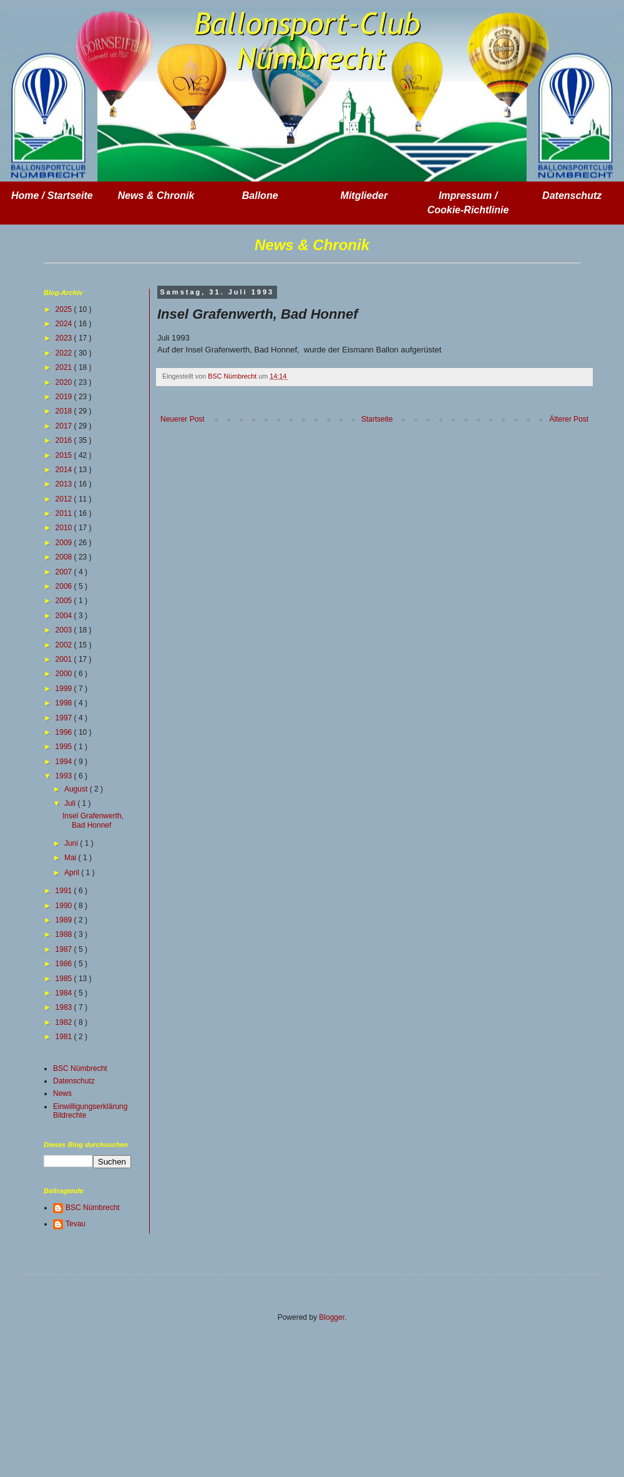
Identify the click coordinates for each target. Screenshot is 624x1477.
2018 (65, 411)
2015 (65, 455)
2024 (65, 323)
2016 (65, 440)
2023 (65, 338)
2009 (65, 542)
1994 (65, 761)
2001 (65, 659)
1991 (65, 890)
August (77, 789)
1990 (65, 905)
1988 (65, 934)
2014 (65, 469)
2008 (65, 557)
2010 (65, 527)
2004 (65, 615)
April (72, 872)
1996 (65, 732)
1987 (65, 949)
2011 (65, 513)
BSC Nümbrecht (80, 1068)
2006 (65, 586)
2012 (65, 499)
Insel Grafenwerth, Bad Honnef (93, 820)
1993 (65, 776)
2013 (65, 484)
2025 (65, 309)
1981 (65, 1036)
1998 (65, 703)
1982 (65, 1022)
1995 (65, 746)
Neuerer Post (182, 419)
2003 (65, 630)
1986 (65, 963)
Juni (72, 843)
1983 (65, 1007)
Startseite (377, 419)
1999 (65, 688)
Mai (71, 857)
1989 (65, 920)
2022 (65, 353)
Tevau (75, 1223)
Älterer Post (568, 419)
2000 (65, 673)
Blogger (331, 1317)
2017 (65, 426)
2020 (65, 382)
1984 (65, 993)
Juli (70, 803)
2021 (65, 367)
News (62, 1093)
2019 (65, 396)
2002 (65, 645)
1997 (65, 718)
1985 (65, 978)
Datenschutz (74, 1081)
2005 (65, 600)
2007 (65, 572)
